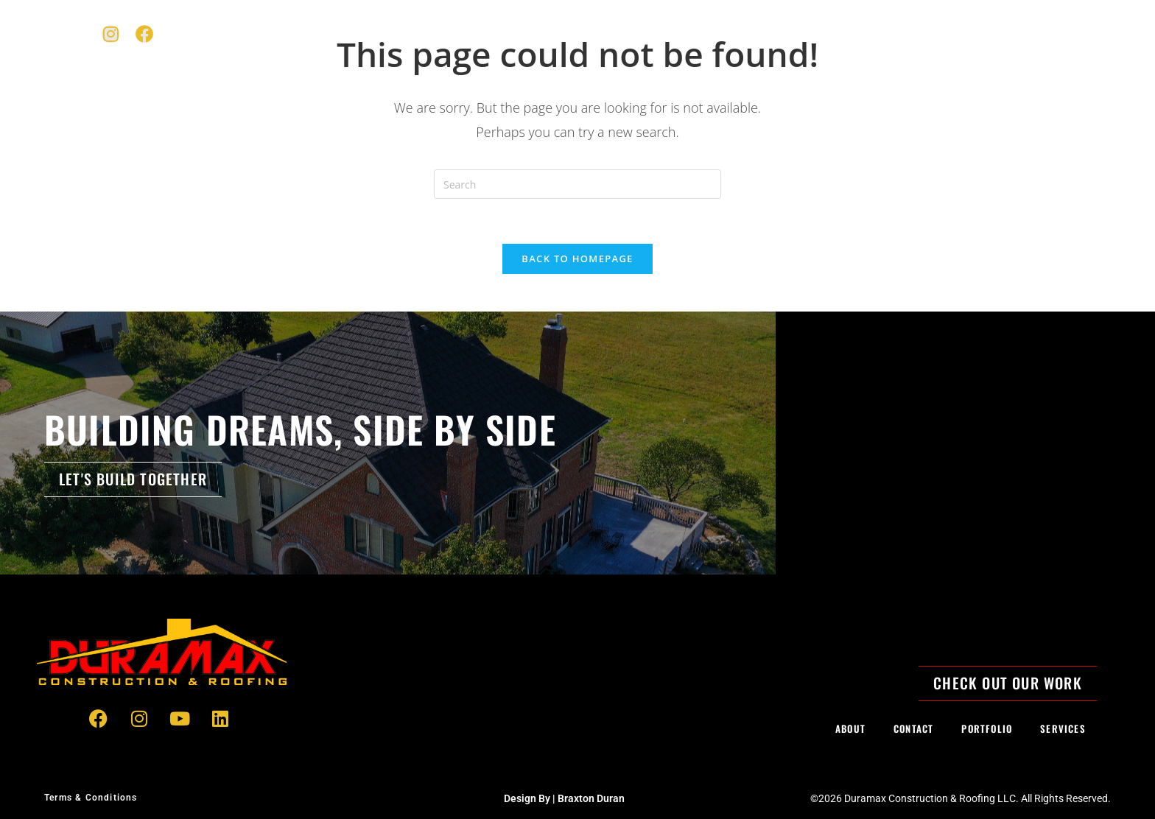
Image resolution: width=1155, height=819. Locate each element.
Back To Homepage (577, 258)
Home (653, 33)
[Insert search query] (577, 184)
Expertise (725, 33)
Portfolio (810, 33)
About (885, 33)
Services (1063, 728)
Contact (954, 33)
